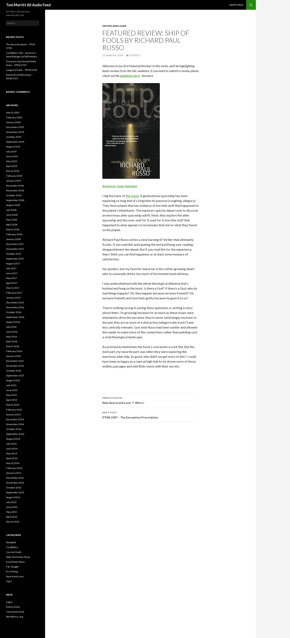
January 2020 (13, 122)
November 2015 (15, 365)
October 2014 (13, 429)
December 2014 (15, 419)
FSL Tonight (12, 566)
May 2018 (11, 219)
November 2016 (15, 307)
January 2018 (13, 239)
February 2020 (14, 117)
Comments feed (15, 611)
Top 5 (9, 581)
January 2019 (13, 180)
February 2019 (14, 175)
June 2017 (11, 273)
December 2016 (15, 302)
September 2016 (15, 317)
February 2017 (14, 292)
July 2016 (11, 326)
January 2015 (13, 414)
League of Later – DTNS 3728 (21, 69)
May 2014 (11, 453)
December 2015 (15, 360)
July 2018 (11, 209)
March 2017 (12, 287)
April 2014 (11, 458)
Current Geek (13, 552)
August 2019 (13, 146)
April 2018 (11, 224)
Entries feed (12, 606)
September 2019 (15, 141)
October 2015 (13, 370)
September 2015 (15, 375)
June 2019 (11, 156)
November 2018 (15, 190)
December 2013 (15, 477)
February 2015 (14, 409)
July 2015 (11, 385)
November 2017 (15, 248)
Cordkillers (12, 547)
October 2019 (13, 136)
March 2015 (12, 404)
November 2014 (15, 424)
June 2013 (11, 507)
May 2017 (11, 278)
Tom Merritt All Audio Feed (28, 5)
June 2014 (11, 448)
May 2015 (11, 395)
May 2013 (11, 511)
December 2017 (15, 244)
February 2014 (14, 468)
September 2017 (15, 258)
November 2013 (15, 482)
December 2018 (15, 185)
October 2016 (13, 312)
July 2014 (11, 443)
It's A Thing (12, 571)
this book (132, 196)
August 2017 (13, 263)
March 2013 (12, 521)
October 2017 (13, 253)
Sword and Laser (114, 25)
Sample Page (236, 4)
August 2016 (13, 321)
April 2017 (11, 283)
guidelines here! (130, 76)
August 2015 (13, 380)
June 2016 (11, 331)
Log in (9, 602)
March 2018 (12, 229)
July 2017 (11, 268)
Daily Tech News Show (18, 556)
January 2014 (13, 472)
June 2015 (11, 390)
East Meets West (15, 561)
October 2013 (13, 487)
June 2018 (11, 214)
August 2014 (13, 438)
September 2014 (15, 433)
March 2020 (12, 112)
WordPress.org (14, 616)
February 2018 (14, 234)
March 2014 (12, 463)
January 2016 (13, 356)
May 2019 (11, 161)
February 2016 (14, 351)
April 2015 (11, 399)
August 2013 (13, 497)
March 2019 (12, 170)
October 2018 (13, 195)
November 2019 (15, 132)
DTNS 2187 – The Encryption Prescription (150, 414)
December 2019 (15, 127)
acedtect (135, 55)
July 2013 (11, 502)
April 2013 (11, 516)
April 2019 (11, 166)
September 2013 (15, 492)
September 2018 (15, 200)
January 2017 (13, 297)
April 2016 (11, 341)
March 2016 (12, 346)
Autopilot (11, 542)
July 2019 (11, 151)
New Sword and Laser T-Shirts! (150, 400)
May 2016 (11, 336)
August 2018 (13, 205)
